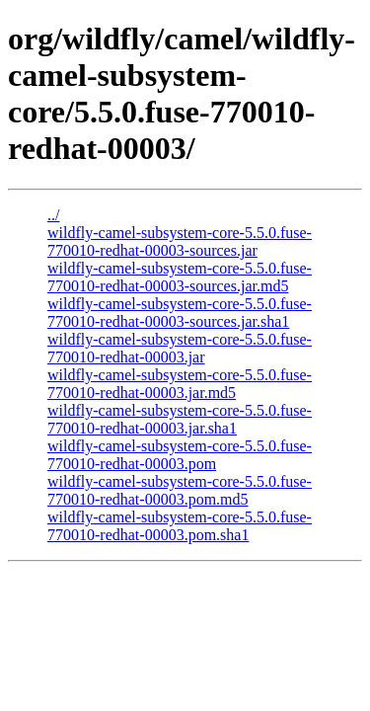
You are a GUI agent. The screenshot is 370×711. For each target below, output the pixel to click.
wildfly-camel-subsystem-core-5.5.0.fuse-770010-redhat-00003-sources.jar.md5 (179, 277)
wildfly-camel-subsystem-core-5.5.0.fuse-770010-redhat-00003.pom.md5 (179, 490)
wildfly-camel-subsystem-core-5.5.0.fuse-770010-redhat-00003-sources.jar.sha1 (179, 312)
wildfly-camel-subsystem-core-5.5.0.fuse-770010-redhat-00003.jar (179, 348)
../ (53, 214)
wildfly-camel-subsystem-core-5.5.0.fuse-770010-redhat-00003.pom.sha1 (179, 526)
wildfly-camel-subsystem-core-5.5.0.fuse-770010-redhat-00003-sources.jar (179, 241)
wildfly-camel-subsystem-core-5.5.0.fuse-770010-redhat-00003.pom (179, 454)
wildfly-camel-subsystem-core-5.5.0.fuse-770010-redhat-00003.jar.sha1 (179, 419)
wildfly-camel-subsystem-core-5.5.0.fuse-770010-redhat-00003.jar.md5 (179, 383)
